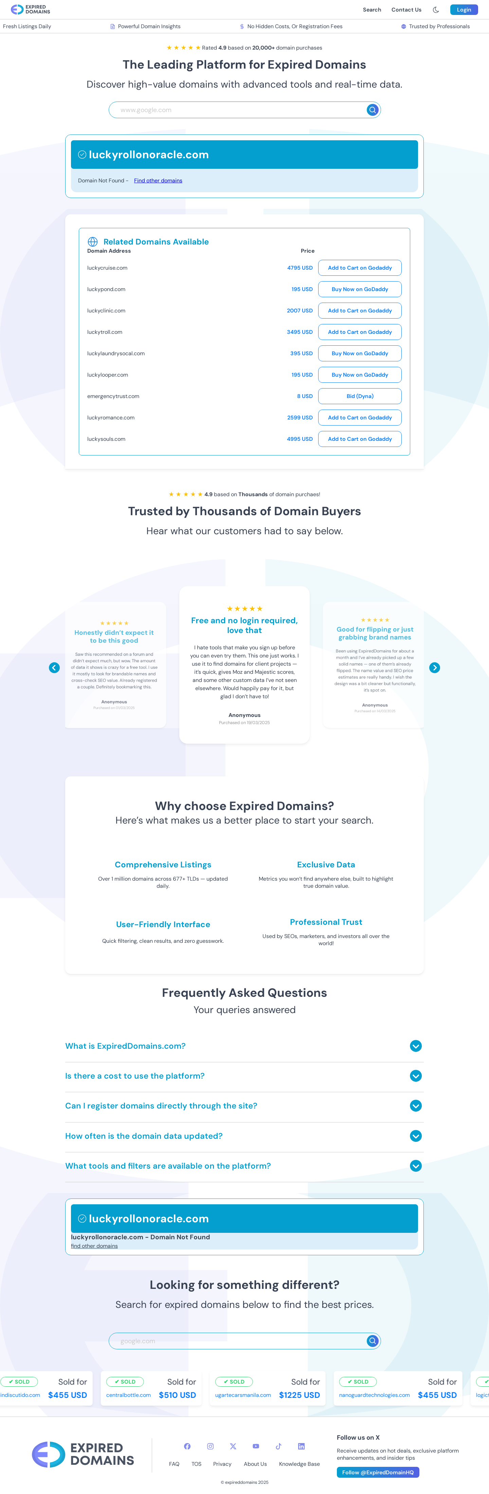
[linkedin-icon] (301, 1446)
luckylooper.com (107, 374)
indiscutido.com (21, 1395)
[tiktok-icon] (278, 1446)
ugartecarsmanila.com (244, 1395)
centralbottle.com (129, 1395)
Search (372, 9)
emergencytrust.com (113, 396)
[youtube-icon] (256, 1446)
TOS (196, 1464)
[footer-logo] (83, 1455)
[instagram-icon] (210, 1446)
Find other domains (158, 180)
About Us (255, 1464)
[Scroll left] (54, 667)
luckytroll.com (104, 332)
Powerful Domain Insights (146, 26)
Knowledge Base (299, 1464)
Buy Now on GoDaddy (360, 289)
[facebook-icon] (187, 1446)
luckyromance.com (110, 417)
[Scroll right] (434, 667)
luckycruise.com (107, 267)
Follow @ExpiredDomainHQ (378, 1472)
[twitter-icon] (233, 1446)
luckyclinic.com (106, 310)
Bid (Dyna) (360, 396)
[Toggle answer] (416, 1046)
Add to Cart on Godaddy (360, 267)
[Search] (373, 110)
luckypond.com (106, 289)
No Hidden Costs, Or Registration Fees (291, 26)
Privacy (222, 1464)
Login (464, 9)
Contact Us (406, 9)
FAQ (174, 1464)
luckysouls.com (106, 439)
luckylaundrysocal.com (116, 353)
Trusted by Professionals (436, 26)
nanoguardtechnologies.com (375, 1395)
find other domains (94, 1245)
